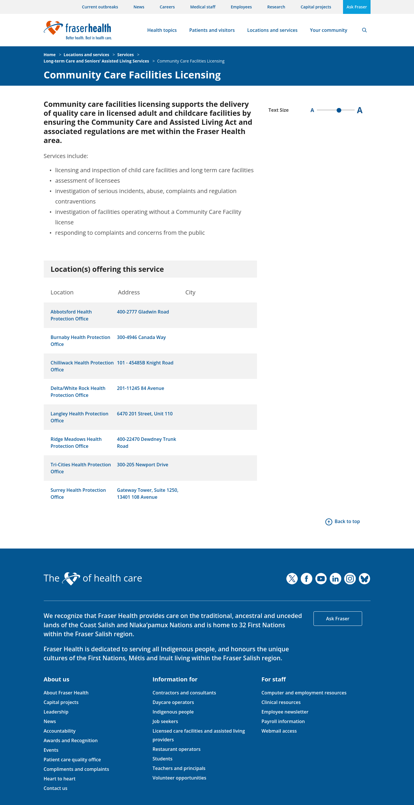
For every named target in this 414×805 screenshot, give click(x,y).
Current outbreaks (100, 7)
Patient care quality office (72, 759)
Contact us (56, 788)
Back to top (347, 521)
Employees (241, 7)
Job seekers (165, 721)
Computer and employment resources (303, 693)
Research (276, 7)
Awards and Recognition (71, 740)
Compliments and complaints (76, 769)
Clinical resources (280, 702)
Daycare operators (173, 702)
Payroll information (283, 721)
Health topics (162, 30)
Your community (328, 30)
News (139, 7)
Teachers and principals (178, 768)
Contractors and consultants (184, 693)
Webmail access (279, 731)
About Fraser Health (66, 693)
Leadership (56, 712)
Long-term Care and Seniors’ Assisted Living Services (96, 61)
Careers (167, 7)
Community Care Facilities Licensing (191, 61)
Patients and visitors (212, 30)
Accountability (60, 731)
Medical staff (203, 7)
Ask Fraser (356, 7)
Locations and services (272, 30)
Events (51, 750)
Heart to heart (60, 778)
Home (50, 54)
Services (125, 54)
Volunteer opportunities (179, 778)
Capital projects (316, 7)
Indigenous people (173, 712)
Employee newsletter (284, 712)
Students (162, 759)
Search (364, 30)
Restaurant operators (176, 749)
